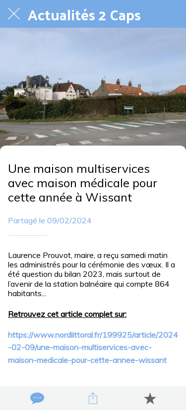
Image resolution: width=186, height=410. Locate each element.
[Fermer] (14, 14)
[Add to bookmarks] (150, 398)
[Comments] (36, 398)
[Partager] (93, 398)
